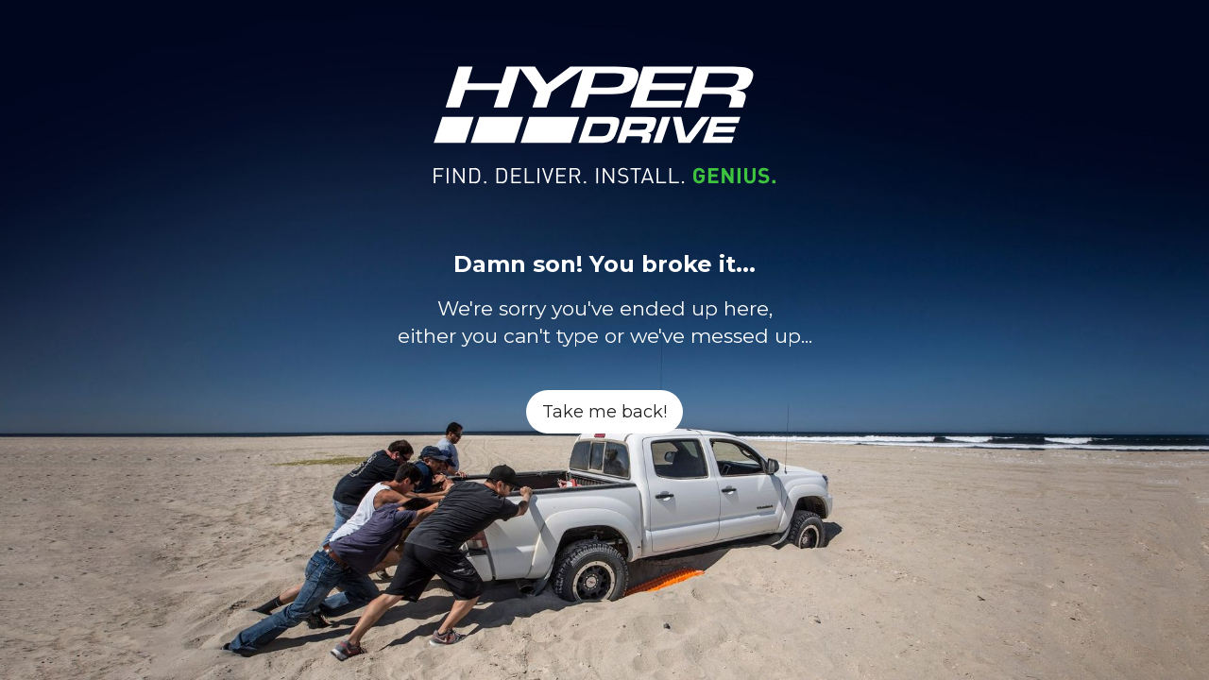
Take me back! (604, 411)
